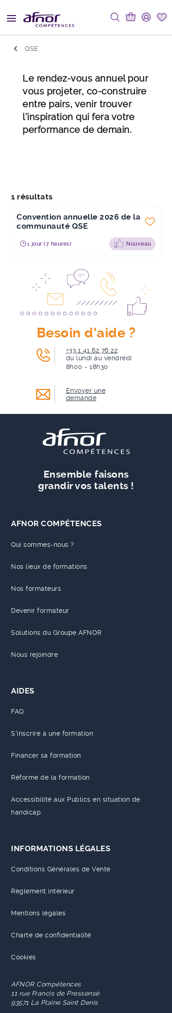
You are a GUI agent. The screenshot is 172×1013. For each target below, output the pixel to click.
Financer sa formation (46, 755)
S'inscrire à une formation (52, 733)
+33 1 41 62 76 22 (92, 350)
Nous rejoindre (34, 654)
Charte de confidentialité (51, 935)
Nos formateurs (36, 588)
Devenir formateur (40, 610)
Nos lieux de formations (49, 566)
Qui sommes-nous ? (42, 544)
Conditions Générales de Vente (61, 869)
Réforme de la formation (50, 777)
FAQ (17, 711)
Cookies (23, 957)
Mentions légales (38, 913)
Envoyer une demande (86, 394)
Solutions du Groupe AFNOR (56, 632)
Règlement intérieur (43, 891)
